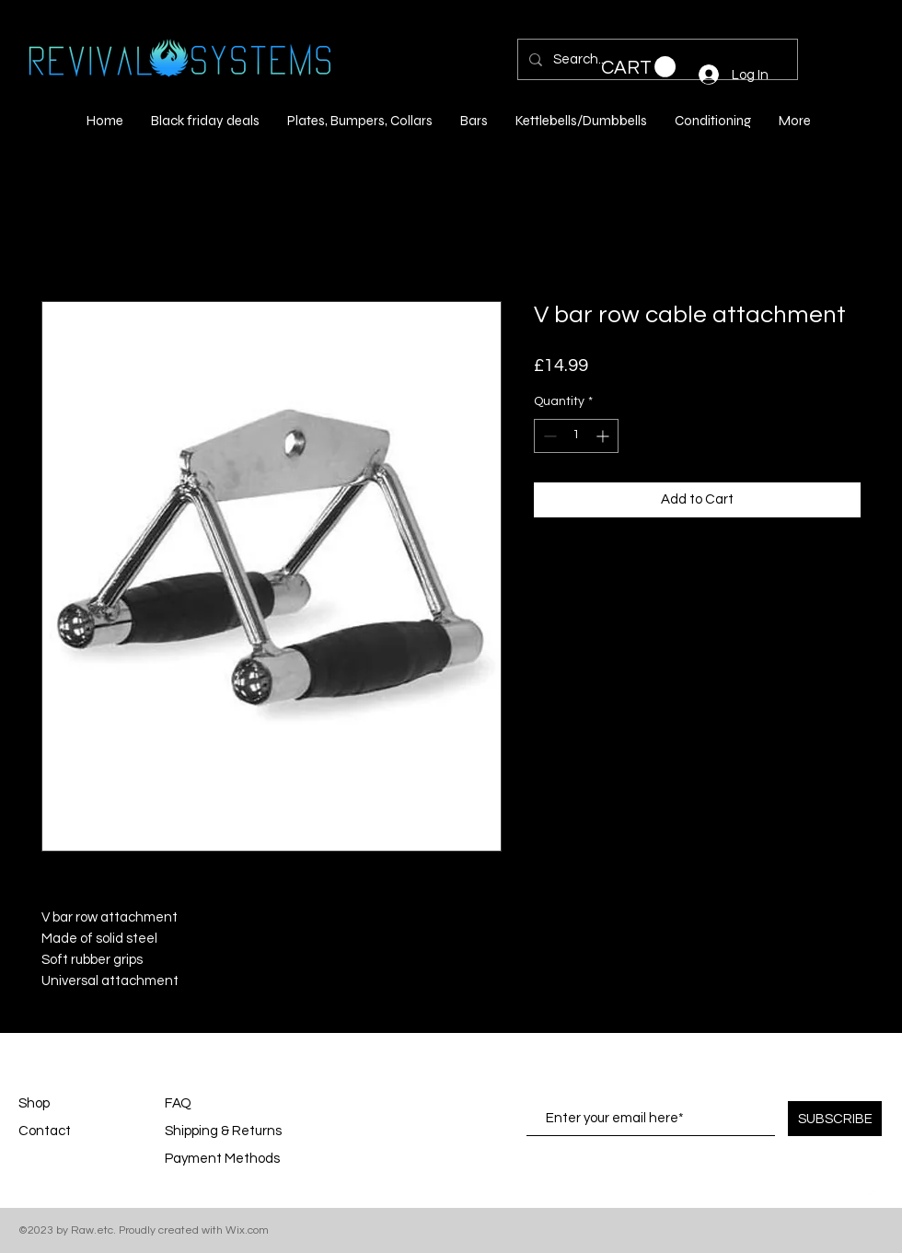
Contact (44, 1131)
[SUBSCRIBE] (835, 1118)
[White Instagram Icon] (784, 1189)
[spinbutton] (576, 436)
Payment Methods (224, 1159)
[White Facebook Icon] (755, 1189)
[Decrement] (548, 436)
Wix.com (247, 1230)
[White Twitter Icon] (872, 1189)
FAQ (178, 1103)
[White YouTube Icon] (843, 1189)
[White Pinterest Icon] (813, 1189)
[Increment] (604, 436)
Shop (34, 1103)
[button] (638, 67)
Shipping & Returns (223, 1131)
